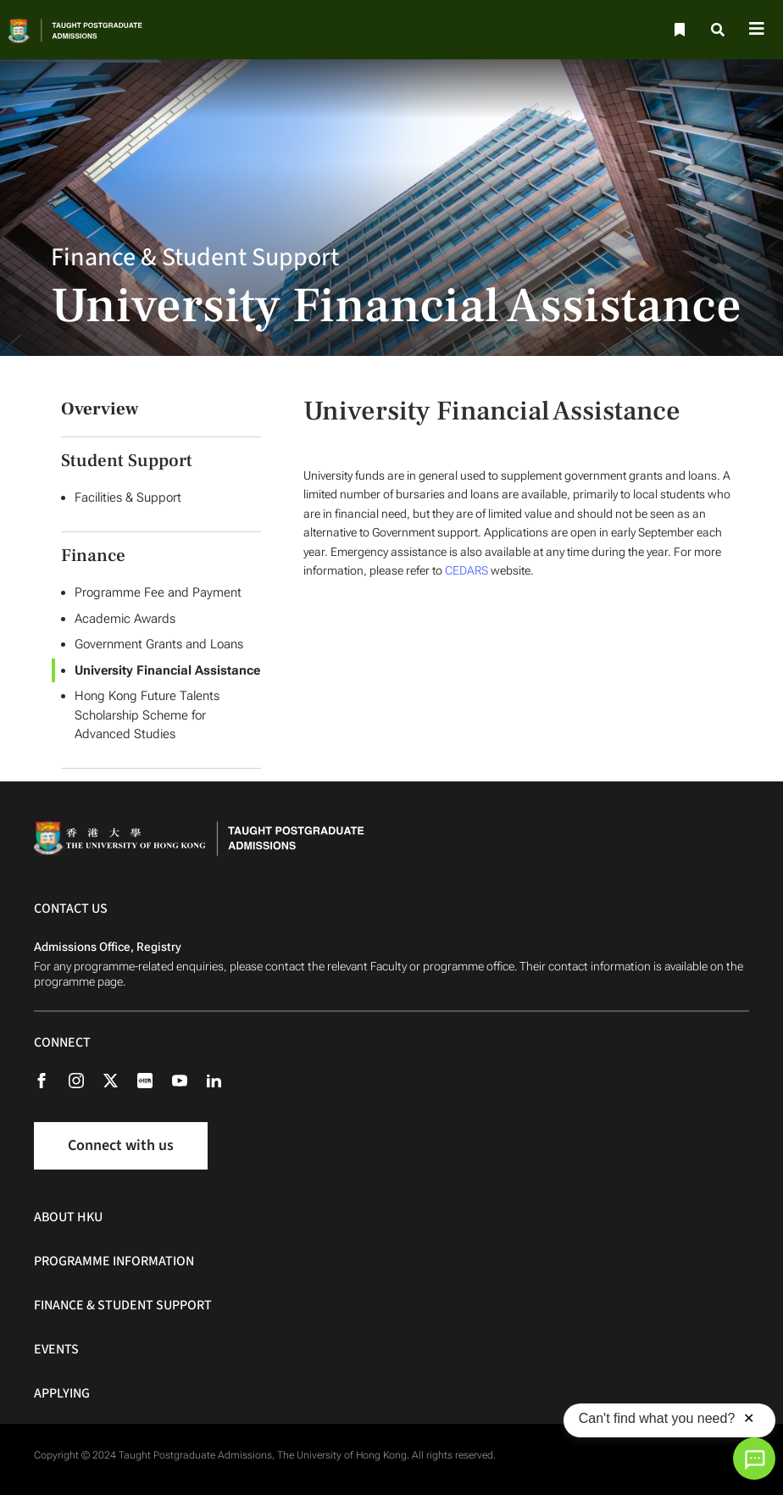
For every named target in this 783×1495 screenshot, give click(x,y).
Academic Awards (125, 618)
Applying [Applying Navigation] (62, 1393)
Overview (100, 408)
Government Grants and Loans (159, 644)
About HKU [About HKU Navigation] (68, 1217)
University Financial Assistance (167, 670)
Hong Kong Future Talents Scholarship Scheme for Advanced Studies (147, 715)
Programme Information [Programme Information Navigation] (114, 1261)
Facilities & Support (128, 497)
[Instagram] (85, 1080)
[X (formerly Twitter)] (119, 1080)
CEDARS (466, 570)
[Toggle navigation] (757, 30)
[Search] (718, 30)
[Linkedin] (222, 1080)
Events (56, 1349)
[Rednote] (153, 1080)
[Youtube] (188, 1080)
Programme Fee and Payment (158, 592)
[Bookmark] (678, 30)
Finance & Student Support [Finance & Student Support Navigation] (123, 1305)
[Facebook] (50, 1080)
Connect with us (121, 1145)
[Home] (90, 29)
